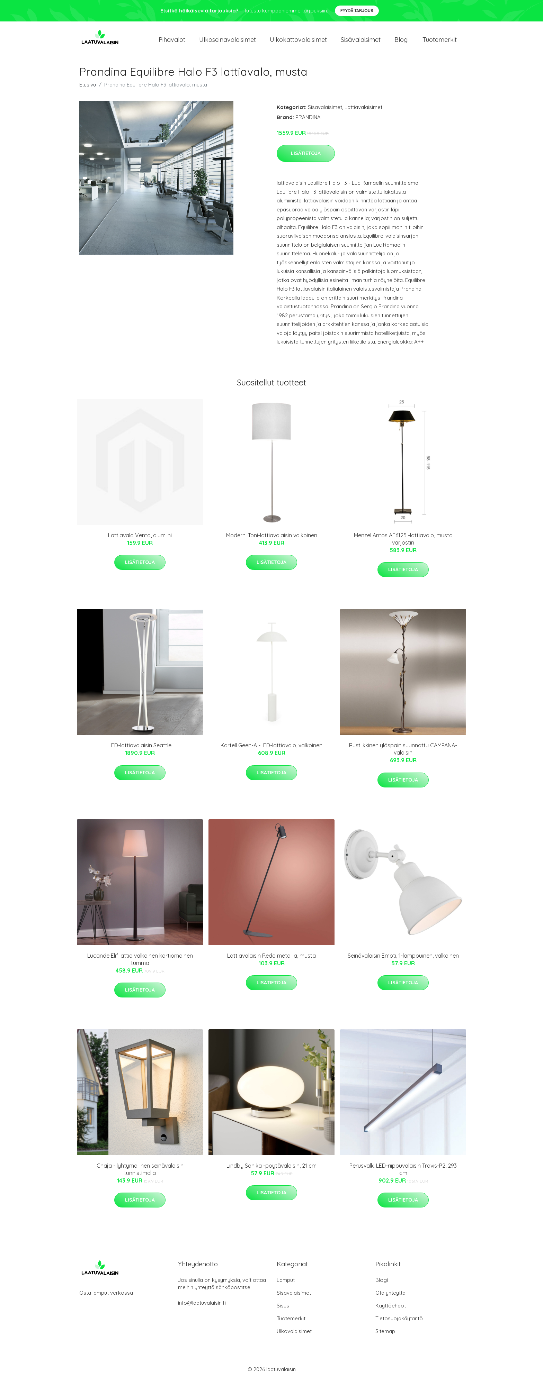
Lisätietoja (306, 158)
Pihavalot (172, 42)
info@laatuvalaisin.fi (202, 1307)
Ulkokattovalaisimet (298, 42)
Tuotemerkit (439, 42)
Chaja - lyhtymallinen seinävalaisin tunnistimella (140, 1174)
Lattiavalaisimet (363, 112)
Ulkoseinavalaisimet (227, 42)
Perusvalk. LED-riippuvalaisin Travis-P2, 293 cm (403, 1174)
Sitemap (385, 1336)
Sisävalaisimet (361, 42)
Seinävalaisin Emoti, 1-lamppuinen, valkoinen (403, 960)
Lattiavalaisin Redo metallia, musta (271, 960)
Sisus (283, 1310)
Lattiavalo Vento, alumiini (140, 540)
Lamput (286, 1285)
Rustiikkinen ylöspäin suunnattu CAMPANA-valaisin (403, 754)
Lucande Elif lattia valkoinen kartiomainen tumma (140, 964)
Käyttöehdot (390, 1310)
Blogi (401, 42)
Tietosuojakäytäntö (399, 1323)
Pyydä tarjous (356, 10)
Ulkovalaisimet (294, 1336)
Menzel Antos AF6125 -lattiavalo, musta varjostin (403, 544)
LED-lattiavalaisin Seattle (139, 750)
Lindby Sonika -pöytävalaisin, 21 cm (271, 1170)
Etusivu (87, 89)
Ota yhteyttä (390, 1297)
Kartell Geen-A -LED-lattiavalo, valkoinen (271, 750)
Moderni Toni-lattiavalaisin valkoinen (271, 540)
